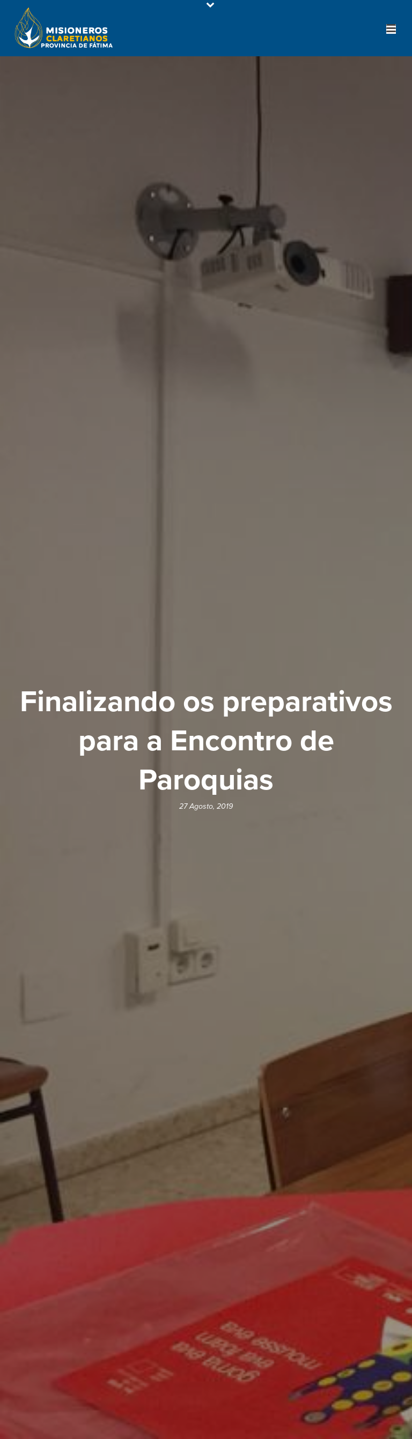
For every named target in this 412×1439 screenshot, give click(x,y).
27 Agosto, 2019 (206, 806)
